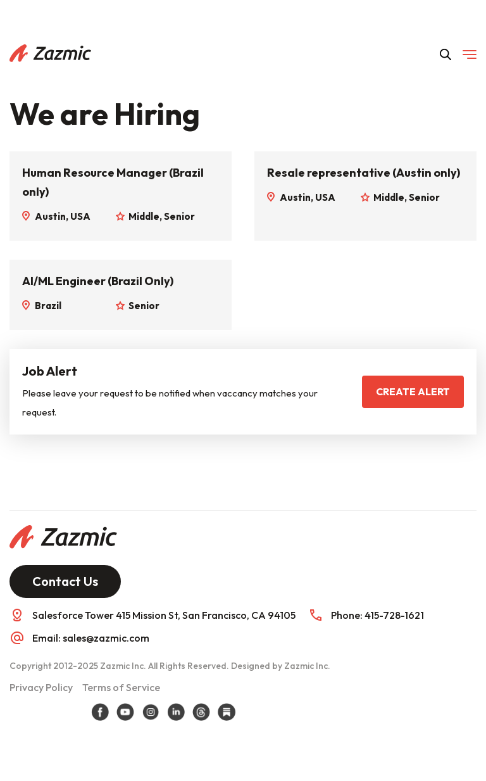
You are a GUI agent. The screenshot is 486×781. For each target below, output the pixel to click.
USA (80, 216)
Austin (50, 216)
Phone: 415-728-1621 (377, 615)
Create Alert (413, 391)
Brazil (48, 306)
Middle (143, 216)
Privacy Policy (41, 687)
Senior (179, 216)
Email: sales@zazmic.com (90, 638)
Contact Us (65, 581)
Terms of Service (121, 687)
